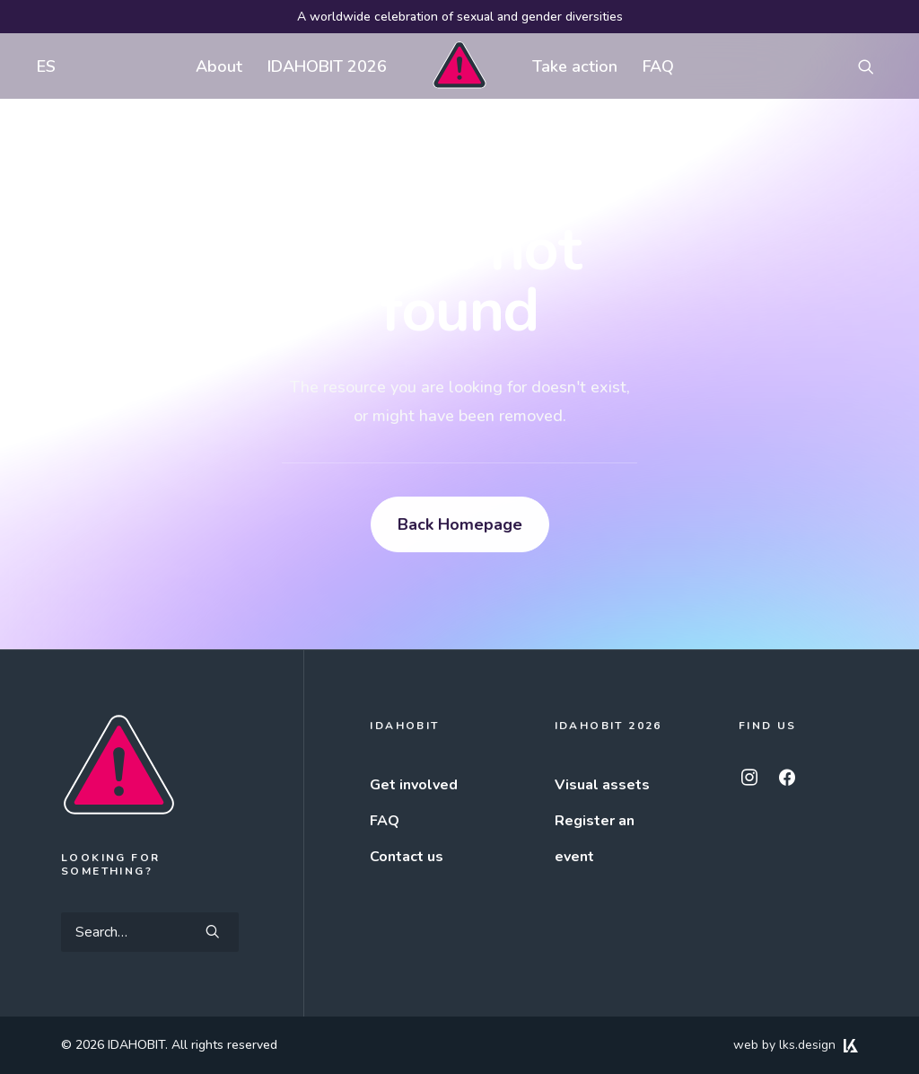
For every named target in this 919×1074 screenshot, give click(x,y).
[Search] (150, 932)
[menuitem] (42, 66)
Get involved (414, 785)
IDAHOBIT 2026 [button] (327, 66)
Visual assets (602, 785)
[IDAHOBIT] (459, 66)
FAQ (658, 66)
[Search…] (150, 932)
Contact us (406, 857)
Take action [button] (574, 66)
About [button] (219, 66)
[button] (874, 66)
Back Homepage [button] (460, 524)
